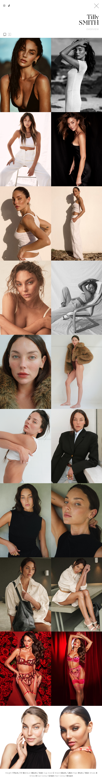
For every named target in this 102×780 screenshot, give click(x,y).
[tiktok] (9, 5)
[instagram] (4, 5)
